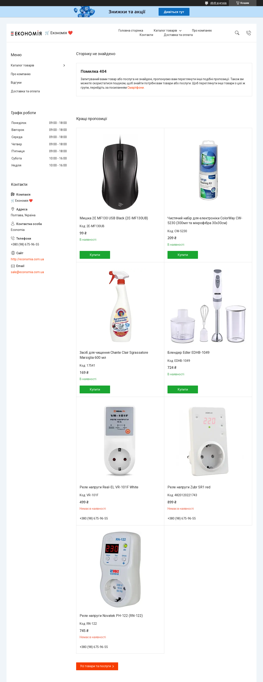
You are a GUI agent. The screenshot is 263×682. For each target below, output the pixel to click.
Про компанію (202, 30)
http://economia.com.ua (27, 259)
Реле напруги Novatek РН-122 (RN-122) (111, 616)
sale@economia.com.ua (27, 272)
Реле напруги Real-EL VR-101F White (109, 487)
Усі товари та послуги (95, 666)
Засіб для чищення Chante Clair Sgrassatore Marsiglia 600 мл (114, 354)
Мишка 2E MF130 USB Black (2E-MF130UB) (114, 218)
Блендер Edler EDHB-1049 (188, 352)
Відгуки (16, 82)
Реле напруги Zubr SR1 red (189, 487)
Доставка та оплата (178, 35)
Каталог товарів (165, 30)
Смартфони (135, 87)
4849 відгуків (218, 3)
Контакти (146, 35)
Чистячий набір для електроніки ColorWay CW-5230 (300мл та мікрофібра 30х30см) (205, 220)
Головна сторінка (131, 30)
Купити (95, 255)
